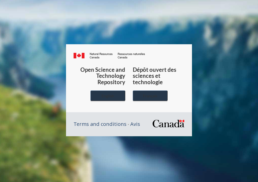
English (108, 95)
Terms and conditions (100, 124)
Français (150, 95)
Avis (135, 124)
